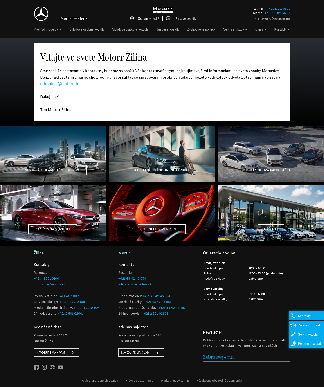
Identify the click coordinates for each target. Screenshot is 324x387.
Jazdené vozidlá (167, 29)
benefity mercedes (161, 229)
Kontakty (280, 29)
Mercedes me (281, 18)
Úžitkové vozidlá (185, 18)
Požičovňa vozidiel (53, 229)
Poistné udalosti (309, 343)
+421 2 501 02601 (70, 313)
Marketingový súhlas (175, 380)
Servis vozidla (308, 334)
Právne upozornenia (139, 380)
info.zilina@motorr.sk (59, 83)
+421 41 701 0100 (46, 278)
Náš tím (271, 229)
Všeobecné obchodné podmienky (219, 380)
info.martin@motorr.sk (134, 284)
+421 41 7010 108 (72, 302)
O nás (259, 29)
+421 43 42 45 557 (172, 307)
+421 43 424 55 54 (277, 13)
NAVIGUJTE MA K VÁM (55, 352)
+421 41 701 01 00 (278, 9)
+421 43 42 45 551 (157, 302)
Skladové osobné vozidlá (87, 29)
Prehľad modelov (46, 29)
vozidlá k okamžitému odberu (52, 170)
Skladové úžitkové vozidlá (130, 29)
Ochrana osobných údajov (100, 380)
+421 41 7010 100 (70, 296)
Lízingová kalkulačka (271, 170)
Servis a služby (233, 29)
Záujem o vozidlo (310, 325)
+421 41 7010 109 (86, 307)
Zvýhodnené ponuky (201, 29)
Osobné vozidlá (148, 18)
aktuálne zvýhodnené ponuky (161, 170)
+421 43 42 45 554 (132, 278)
